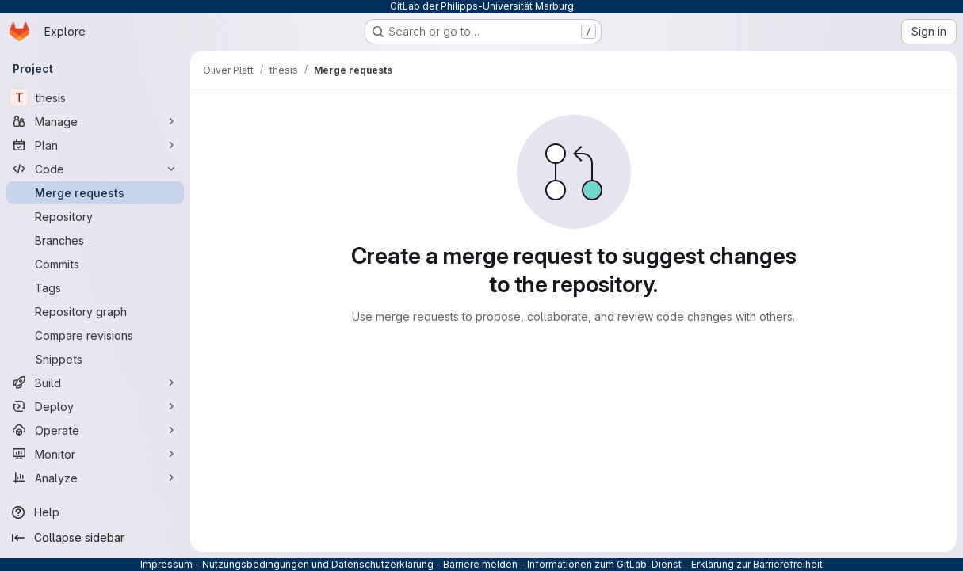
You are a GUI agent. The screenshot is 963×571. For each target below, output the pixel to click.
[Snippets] (95, 359)
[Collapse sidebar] (95, 538)
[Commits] (95, 264)
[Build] (95, 382)
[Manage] (95, 121)
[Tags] (95, 287)
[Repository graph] (95, 311)
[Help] (95, 512)
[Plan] (95, 145)
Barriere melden (480, 564)
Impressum (166, 564)
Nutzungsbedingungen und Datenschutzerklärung (318, 564)
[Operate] (95, 430)
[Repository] (95, 216)
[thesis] (95, 97)
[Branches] (95, 240)
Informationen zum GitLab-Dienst (604, 564)
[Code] (95, 169)
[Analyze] (95, 477)
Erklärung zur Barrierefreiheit (757, 564)
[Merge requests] (95, 192)
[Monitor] (95, 454)
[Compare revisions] (95, 335)
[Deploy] (95, 406)
